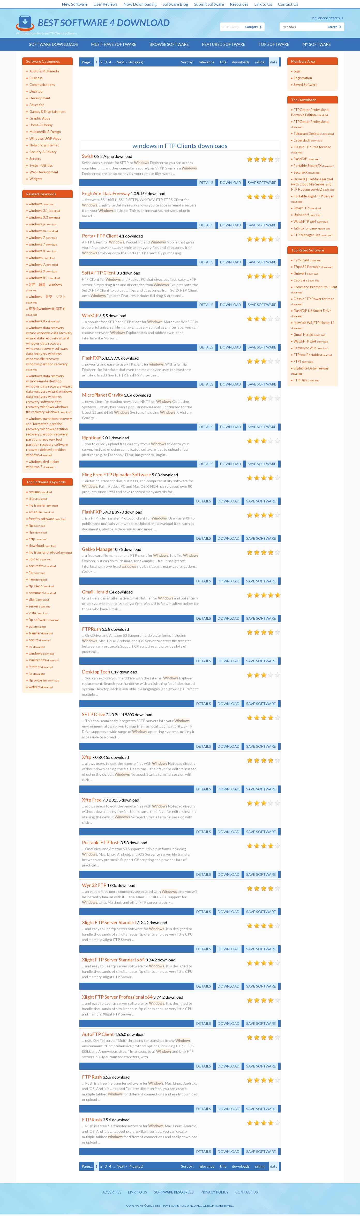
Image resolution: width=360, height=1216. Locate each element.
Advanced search (326, 18)
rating (260, 62)
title (223, 62)
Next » (122, 62)
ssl (37, 647)
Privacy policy (216, 1194)
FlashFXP (92, 359)
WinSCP (90, 316)
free (38, 579)
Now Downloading (140, 4)
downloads (241, 62)
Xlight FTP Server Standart (109, 924)
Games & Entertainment (47, 112)
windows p (43, 224)
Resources (239, 4)
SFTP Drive (93, 716)
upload (40, 559)
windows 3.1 (44, 211)
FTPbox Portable (313, 355)
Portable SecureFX (314, 166)
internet (41, 667)
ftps (38, 532)
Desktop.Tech (96, 673)
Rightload (92, 439)
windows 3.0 (44, 218)
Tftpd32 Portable (313, 267)
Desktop (36, 92)
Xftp (86, 758)
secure (40, 640)
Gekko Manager (98, 550)
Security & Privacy (43, 152)
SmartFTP (307, 208)
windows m (43, 231)
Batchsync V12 (311, 348)
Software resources (173, 1194)
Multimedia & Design (45, 132)
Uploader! (307, 215)
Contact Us (288, 4)
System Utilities (41, 166)
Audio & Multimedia (44, 71)
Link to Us (263, 4)
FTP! (303, 362)
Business (35, 78)
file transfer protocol (50, 553)
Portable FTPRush (100, 844)
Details (203, 183)
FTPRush (91, 630)
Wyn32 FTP (94, 886)
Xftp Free (92, 801)
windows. (42, 258)
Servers (35, 159)
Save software (261, 183)
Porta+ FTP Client (100, 236)
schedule (41, 512)
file (37, 573)
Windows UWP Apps (45, 139)
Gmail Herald (95, 593)
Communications (42, 85)
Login (298, 71)
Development (39, 98)
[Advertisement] (118, 103)
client (39, 600)
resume (40, 492)
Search (332, 27)
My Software (320, 44)
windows (41, 204)
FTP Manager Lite (313, 235)
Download (228, 183)
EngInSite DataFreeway (106, 193)
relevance (206, 62)
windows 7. (43, 265)
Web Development (43, 172)
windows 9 (43, 271)
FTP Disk (306, 380)
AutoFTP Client (98, 1036)
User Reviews (105, 4)
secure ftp (42, 566)
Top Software (276, 44)
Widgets (35, 179)
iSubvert (306, 274)
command (42, 593)
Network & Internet (44, 145)
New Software (74, 4)
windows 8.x (44, 321)
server (39, 606)
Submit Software (209, 4)
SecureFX (307, 172)
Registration (303, 78)
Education (36, 105)
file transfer (43, 505)
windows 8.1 (44, 278)
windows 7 (43, 238)
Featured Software (225, 44)
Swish (88, 156)
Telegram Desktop (314, 134)
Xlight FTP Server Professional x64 (117, 998)
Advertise (109, 1194)
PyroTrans (307, 260)
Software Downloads (50, 44)
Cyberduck (308, 140)
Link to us (136, 1194)
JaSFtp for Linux (312, 228)
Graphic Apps (39, 118)
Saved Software (305, 85)
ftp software (44, 620)
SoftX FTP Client (99, 273)
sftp (38, 499)
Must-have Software (112, 44)
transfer (41, 633)
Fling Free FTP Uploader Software (116, 476)
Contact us (249, 1194)
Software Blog (175, 4)
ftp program (44, 680)
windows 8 (43, 251)
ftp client (41, 586)
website (41, 687)
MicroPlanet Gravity (102, 396)
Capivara (306, 280)
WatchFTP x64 (311, 222)
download (42, 546)
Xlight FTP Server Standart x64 (113, 961)
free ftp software (47, 519)
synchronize (44, 660)
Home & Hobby (41, 125)
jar (37, 674)
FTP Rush (92, 1078)
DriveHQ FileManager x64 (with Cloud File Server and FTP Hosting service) (312, 184)
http (38, 539)
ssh (37, 627)
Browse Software (169, 44)
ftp (37, 526)
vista (38, 613)
